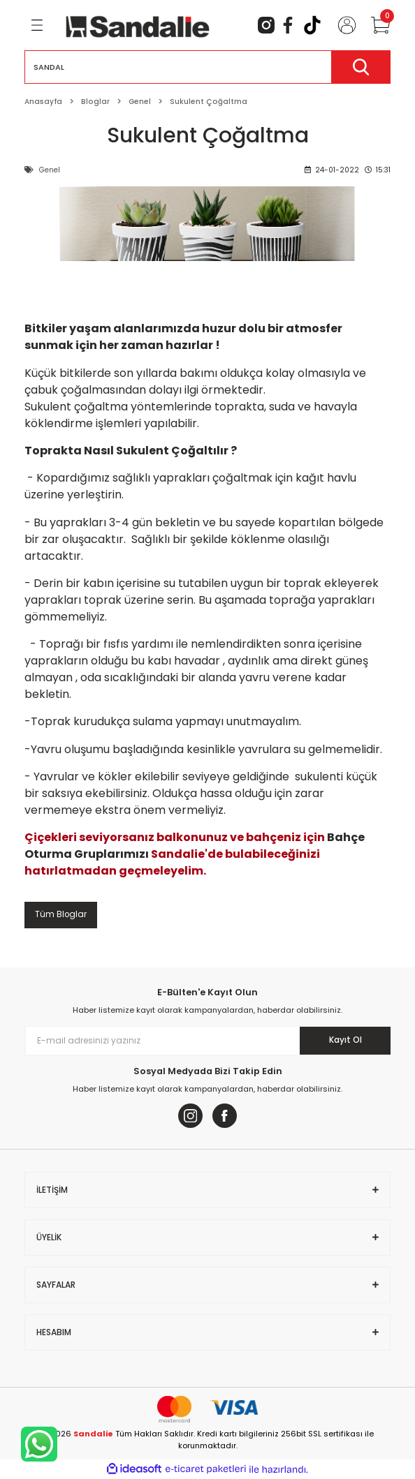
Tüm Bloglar (61, 914)
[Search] (207, 67)
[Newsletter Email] (207, 1040)
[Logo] (137, 25)
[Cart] (374, 25)
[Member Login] (341, 25)
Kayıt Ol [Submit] (345, 1040)
